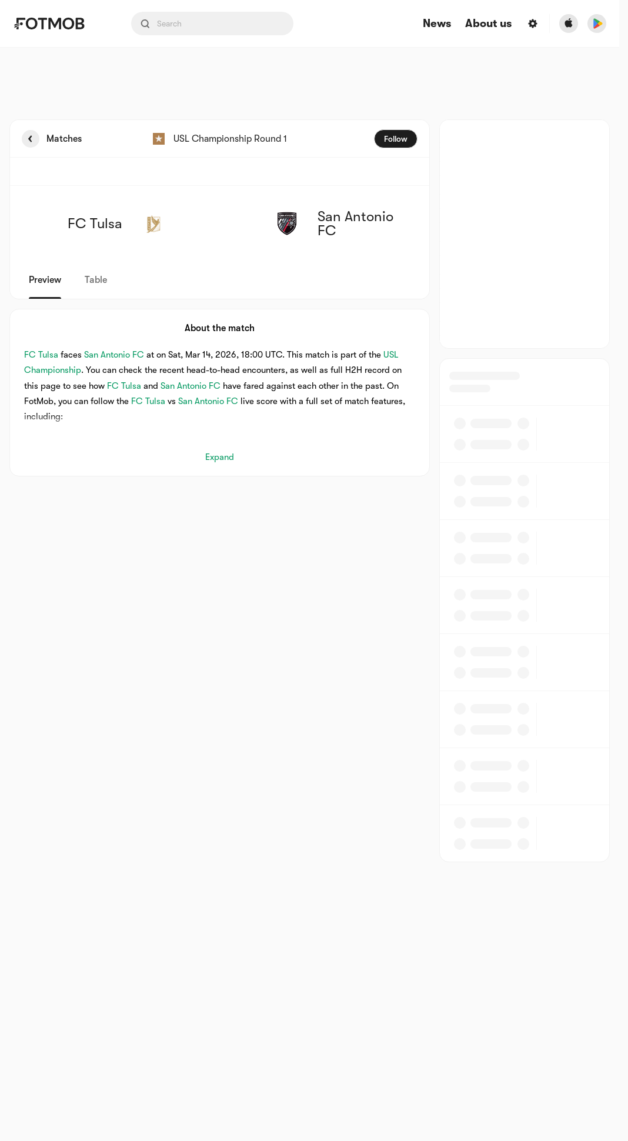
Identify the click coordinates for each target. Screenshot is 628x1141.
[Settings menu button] (533, 23)
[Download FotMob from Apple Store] (568, 23)
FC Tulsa (41, 354)
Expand (219, 457)
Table (96, 280)
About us (488, 23)
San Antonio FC (114, 354)
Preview (45, 280)
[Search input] (212, 23)
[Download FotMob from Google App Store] (596, 23)
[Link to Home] (58, 23)
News (437, 23)
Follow (395, 139)
